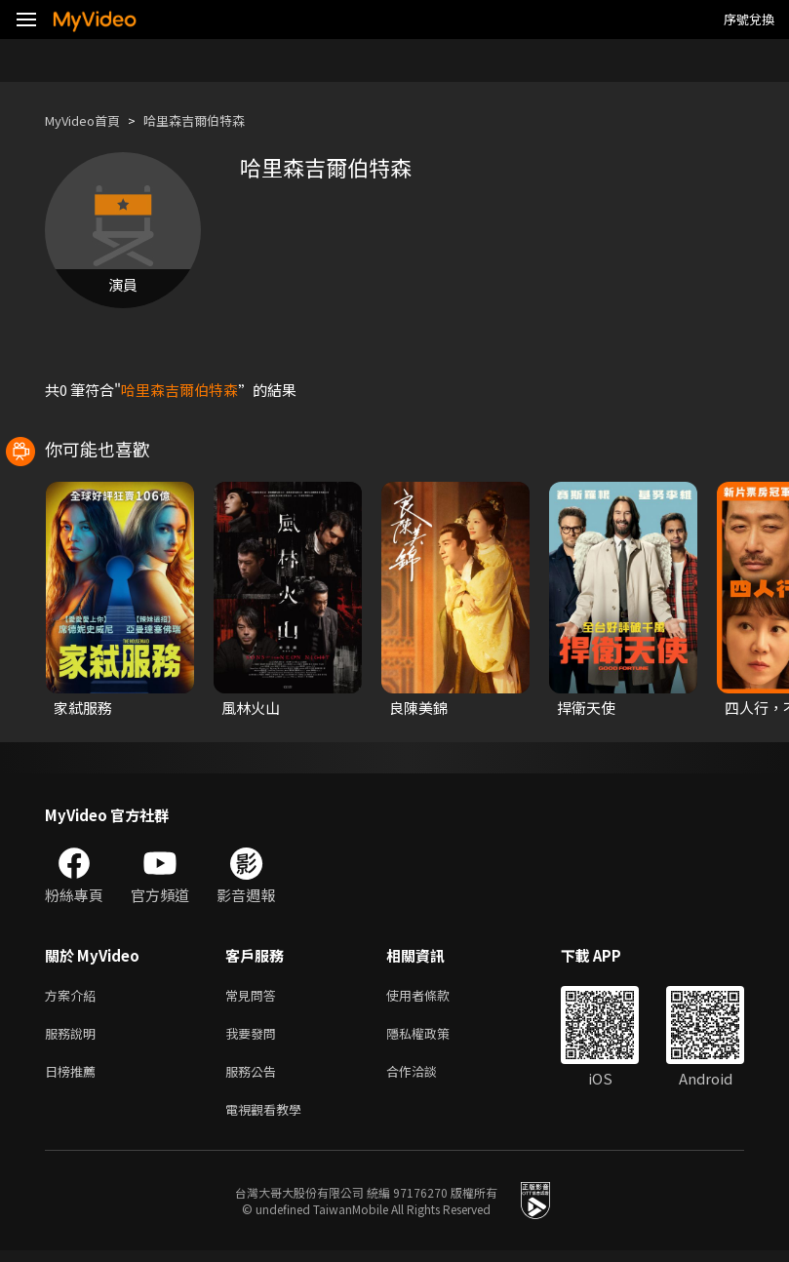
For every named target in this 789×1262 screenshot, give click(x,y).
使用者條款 (434, 996)
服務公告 (254, 1078)
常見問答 (254, 996)
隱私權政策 (434, 1037)
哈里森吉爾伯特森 (215, 120)
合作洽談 (427, 1078)
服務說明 (74, 1037)
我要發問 (254, 1037)
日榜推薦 (74, 1078)
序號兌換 (749, 19)
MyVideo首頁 (89, 120)
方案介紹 (74, 996)
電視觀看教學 (269, 1119)
